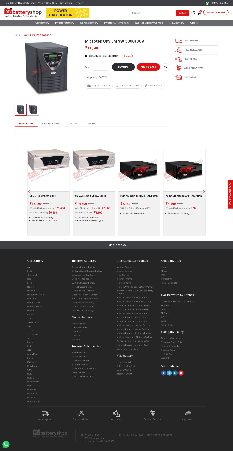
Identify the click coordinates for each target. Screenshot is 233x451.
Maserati (31, 389)
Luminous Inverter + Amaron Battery (133, 301)
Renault (31, 314)
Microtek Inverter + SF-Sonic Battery (133, 333)
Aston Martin (33, 354)
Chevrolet (32, 275)
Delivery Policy (168, 350)
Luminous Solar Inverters (84, 368)
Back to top (115, 245)
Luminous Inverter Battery (84, 275)
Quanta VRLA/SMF (124, 370)
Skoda (30, 318)
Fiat (29, 278)
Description (26, 123)
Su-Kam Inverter (80, 352)
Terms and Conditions (172, 338)
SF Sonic (165, 313)
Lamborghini (33, 381)
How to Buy (166, 353)
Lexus (30, 385)
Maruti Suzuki (33, 302)
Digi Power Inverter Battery (85, 294)
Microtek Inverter (80, 364)
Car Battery (42, 23)
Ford (29, 282)
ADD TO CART (148, 66)
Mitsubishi (32, 366)
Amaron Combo (124, 271)
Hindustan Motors (35, 294)
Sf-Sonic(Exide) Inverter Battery (87, 271)
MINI (29, 346)
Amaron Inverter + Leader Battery (132, 309)
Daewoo (31, 362)
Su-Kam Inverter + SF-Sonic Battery (133, 341)
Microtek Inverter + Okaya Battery (132, 329)
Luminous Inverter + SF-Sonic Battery (134, 337)
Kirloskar (76, 339)
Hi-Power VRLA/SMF (125, 366)
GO (162, 317)
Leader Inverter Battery (83, 302)
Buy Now (123, 66)
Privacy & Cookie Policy (172, 342)
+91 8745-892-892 (217, 3)
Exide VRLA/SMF (123, 362)
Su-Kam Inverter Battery (83, 282)
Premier (31, 397)
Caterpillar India (80, 327)
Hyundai (31, 290)
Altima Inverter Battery (82, 306)
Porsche (31, 342)
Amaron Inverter (80, 356)
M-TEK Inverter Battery (82, 286)
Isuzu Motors (33, 377)
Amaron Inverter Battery (83, 267)
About (164, 271)
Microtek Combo (124, 282)
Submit (182, 12)
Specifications (51, 123)
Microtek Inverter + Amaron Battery (133, 345)
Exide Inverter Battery (82, 278)
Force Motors (33, 401)
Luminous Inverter (80, 360)
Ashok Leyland (79, 323)
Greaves (76, 335)
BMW (29, 271)
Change (127, 56)
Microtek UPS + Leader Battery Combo (135, 286)
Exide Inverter (78, 372)
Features (74, 123)
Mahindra (32, 298)
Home (17, 35)
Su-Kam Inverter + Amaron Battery (133, 305)
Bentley (30, 358)
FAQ (163, 275)
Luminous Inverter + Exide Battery (132, 297)
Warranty (165, 357)
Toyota (30, 326)
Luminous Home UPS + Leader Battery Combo (134, 292)
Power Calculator (169, 282)
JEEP (29, 350)
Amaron (165, 305)
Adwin (164, 321)
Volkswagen (33, 334)
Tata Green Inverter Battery (85, 298)
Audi (29, 267)
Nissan (30, 310)
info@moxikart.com (161, 434)
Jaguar (30, 338)
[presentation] (30, 191)
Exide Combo (123, 275)
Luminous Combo (125, 278)
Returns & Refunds (170, 346)
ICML (29, 369)
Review (91, 123)
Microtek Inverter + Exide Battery (132, 317)
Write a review (153, 85)
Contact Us (166, 278)
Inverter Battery (64, 23)
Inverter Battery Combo (149, 23)
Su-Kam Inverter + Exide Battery (131, 321)
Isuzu (29, 373)
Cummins (76, 331)
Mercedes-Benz (35, 306)
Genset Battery (89, 23)
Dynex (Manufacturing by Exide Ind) (178, 301)
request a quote (216, 12)
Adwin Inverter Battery (82, 310)
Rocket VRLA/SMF (124, 373)
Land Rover (32, 393)
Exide (163, 309)
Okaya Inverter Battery (83, 290)
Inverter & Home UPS (116, 23)
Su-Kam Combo (124, 267)
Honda (30, 286)
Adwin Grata (167, 325)
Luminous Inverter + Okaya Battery (133, 325)
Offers (194, 23)
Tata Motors (33, 322)
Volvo (30, 330)
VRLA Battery (176, 23)
